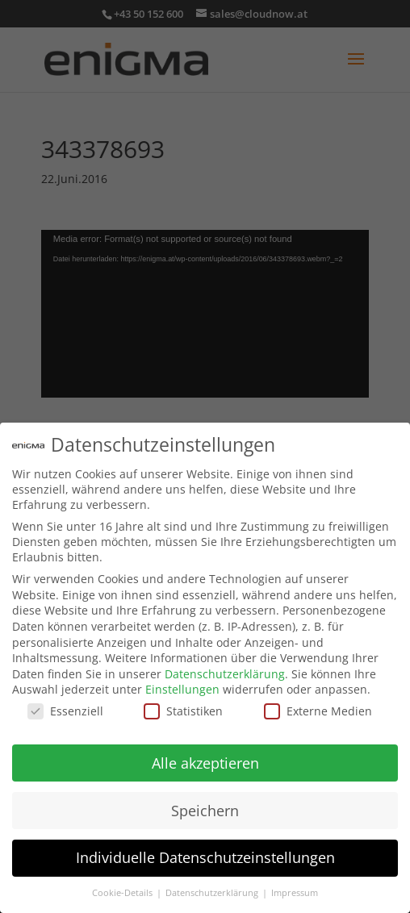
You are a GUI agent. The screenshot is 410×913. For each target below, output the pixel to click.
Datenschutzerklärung (225, 674)
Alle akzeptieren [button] (205, 763)
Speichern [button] (205, 810)
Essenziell (65, 711)
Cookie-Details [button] (123, 892)
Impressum (294, 892)
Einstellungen (182, 689)
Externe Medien (318, 711)
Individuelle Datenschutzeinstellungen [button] (205, 857)
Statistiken (183, 711)
